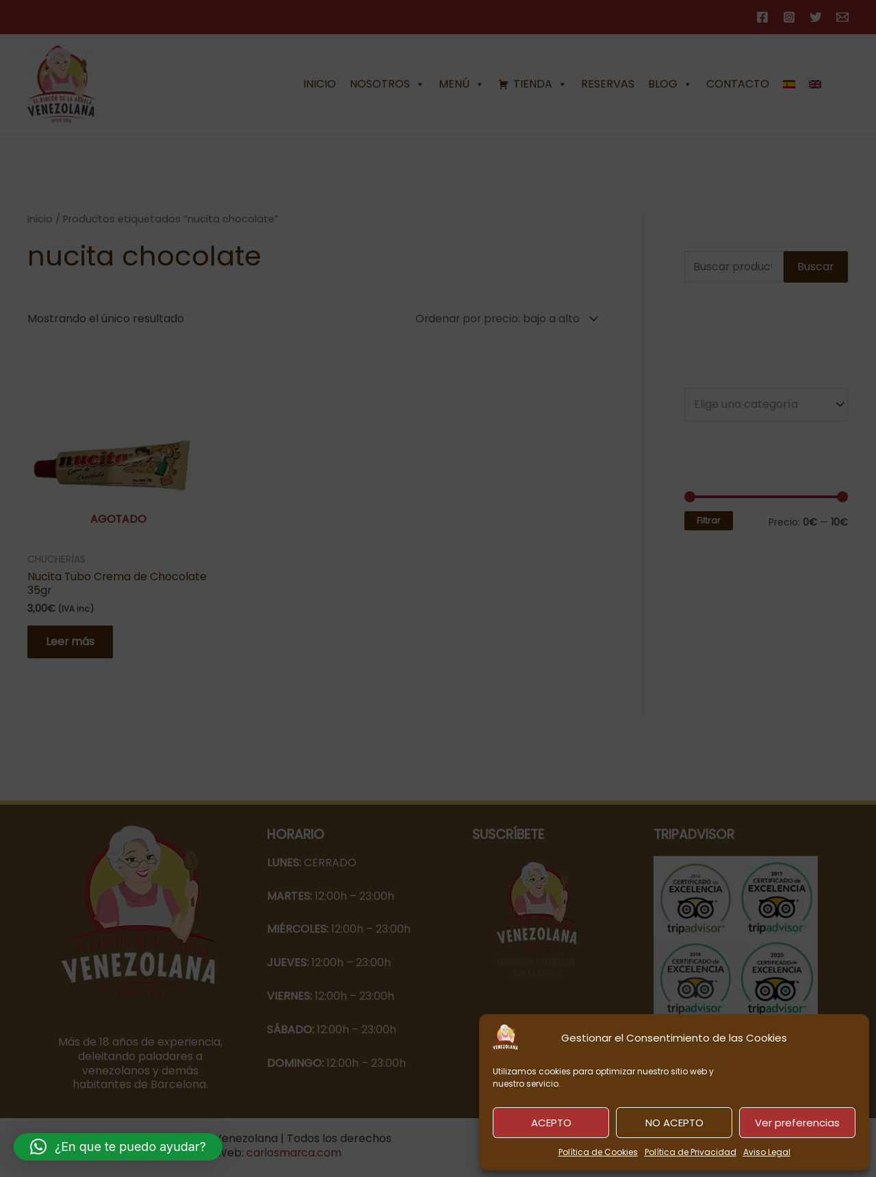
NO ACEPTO (674, 1122)
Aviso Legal (766, 1152)
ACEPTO (551, 1122)
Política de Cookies (598, 1152)
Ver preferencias (797, 1122)
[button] (118, 1147)
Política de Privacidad (690, 1152)
